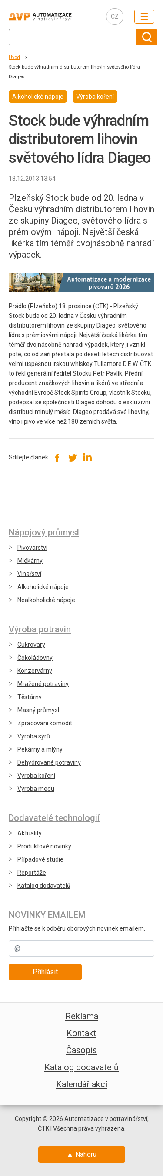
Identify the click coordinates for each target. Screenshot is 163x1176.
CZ (115, 16)
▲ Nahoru (81, 1154)
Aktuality (29, 833)
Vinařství (29, 573)
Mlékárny (30, 560)
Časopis (81, 1050)
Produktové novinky (44, 846)
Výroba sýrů (33, 736)
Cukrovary (31, 644)
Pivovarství (32, 547)
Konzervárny (34, 670)
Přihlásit (45, 972)
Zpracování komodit (44, 723)
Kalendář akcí (81, 1084)
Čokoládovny (35, 657)
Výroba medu (35, 788)
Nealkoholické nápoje (46, 600)
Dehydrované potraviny (49, 762)
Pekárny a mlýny (40, 749)
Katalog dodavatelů (43, 885)
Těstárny (29, 696)
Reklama (81, 1016)
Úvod (14, 57)
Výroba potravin (40, 629)
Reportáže (31, 872)
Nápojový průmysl (44, 532)
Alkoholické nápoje (43, 586)
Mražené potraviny (43, 683)
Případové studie (40, 859)
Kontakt (81, 1033)
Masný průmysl (38, 710)
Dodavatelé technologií (54, 818)
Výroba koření (36, 775)
